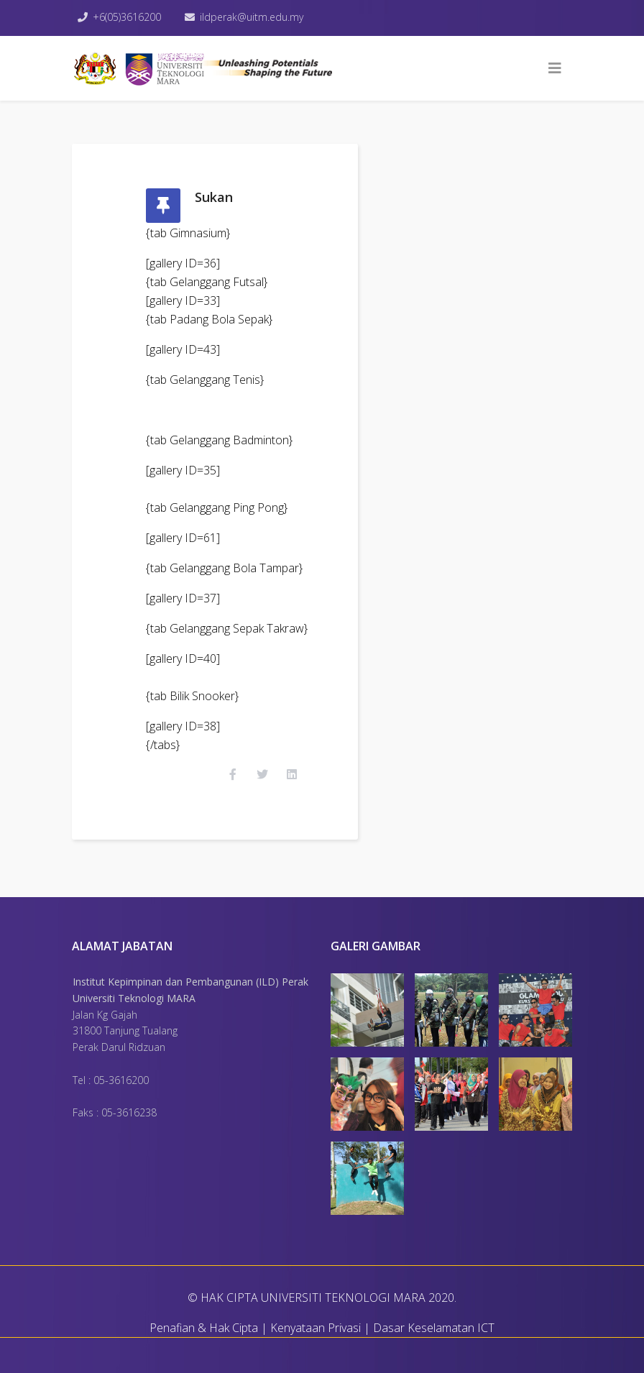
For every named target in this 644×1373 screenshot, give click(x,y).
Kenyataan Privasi (315, 1328)
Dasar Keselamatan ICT (433, 1328)
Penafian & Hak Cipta (204, 1328)
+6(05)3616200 (127, 17)
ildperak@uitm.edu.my (251, 17)
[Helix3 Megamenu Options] (554, 68)
